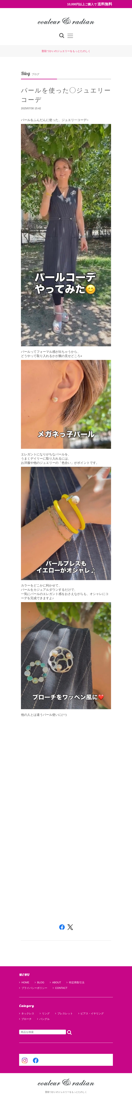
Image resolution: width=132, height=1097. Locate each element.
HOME (24, 982)
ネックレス (27, 1013)
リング (46, 1013)
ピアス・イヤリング (92, 1013)
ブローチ (26, 1018)
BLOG (39, 982)
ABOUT (55, 982)
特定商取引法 (75, 982)
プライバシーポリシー (33, 987)
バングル (44, 1018)
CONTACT (60, 987)
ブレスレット (65, 1013)
